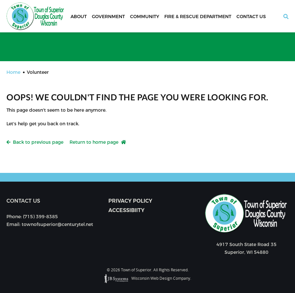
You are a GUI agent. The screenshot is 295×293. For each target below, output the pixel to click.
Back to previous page (34, 142)
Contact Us (251, 16)
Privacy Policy (130, 201)
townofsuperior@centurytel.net (57, 224)
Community (144, 16)
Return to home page (98, 142)
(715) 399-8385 (40, 217)
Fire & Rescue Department (197, 16)
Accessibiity (126, 210)
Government (108, 16)
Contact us (23, 201)
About (79, 16)
